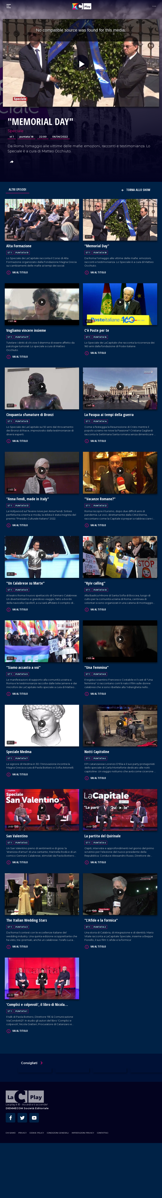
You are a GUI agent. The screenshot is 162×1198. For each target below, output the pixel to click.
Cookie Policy (37, 1127)
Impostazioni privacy (83, 1127)
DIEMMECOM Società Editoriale (27, 1102)
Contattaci (102, 1127)
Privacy (22, 1127)
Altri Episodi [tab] (17, 189)
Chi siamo (10, 1127)
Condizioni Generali (58, 1127)
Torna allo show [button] (135, 190)
